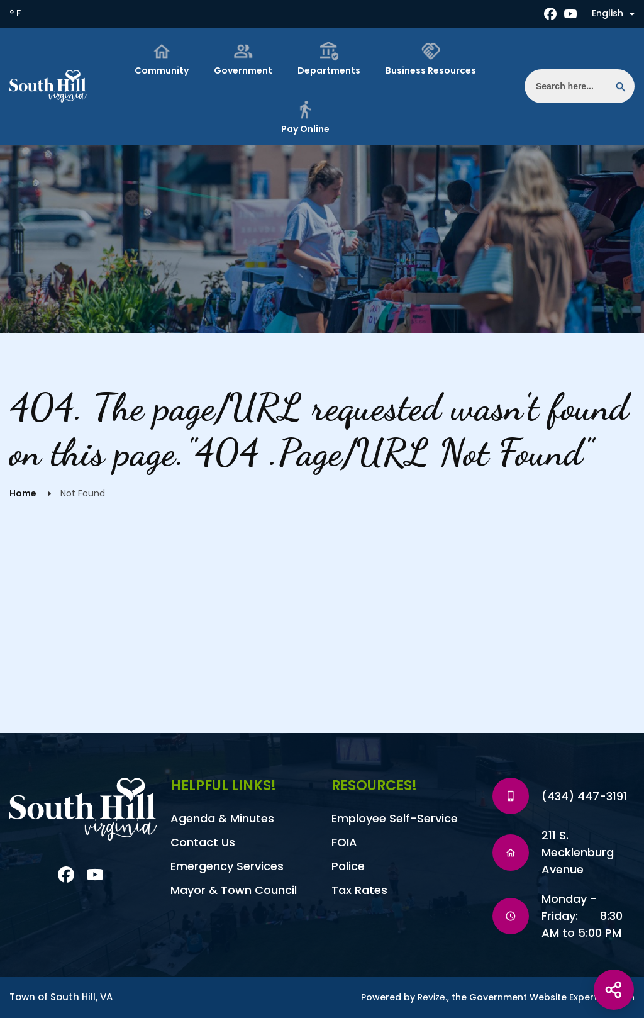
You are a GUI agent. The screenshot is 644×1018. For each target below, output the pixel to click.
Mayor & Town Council (233, 890)
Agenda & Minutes (222, 818)
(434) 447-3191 (584, 796)
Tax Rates (359, 890)
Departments (328, 59)
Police (348, 866)
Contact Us (202, 842)
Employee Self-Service (394, 818)
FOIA (344, 842)
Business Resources (431, 59)
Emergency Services (227, 866)
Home (22, 493)
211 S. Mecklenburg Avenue (577, 852)
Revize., (433, 997)
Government (243, 59)
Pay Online (305, 117)
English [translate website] (613, 13)
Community (162, 59)
